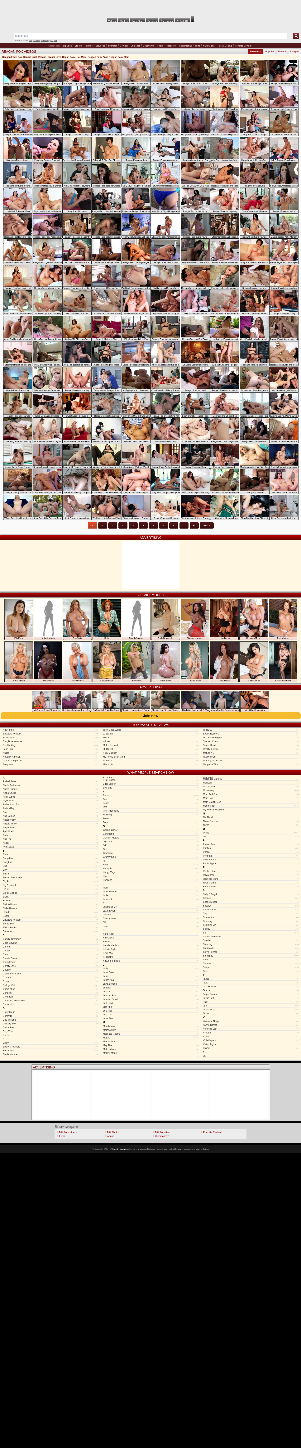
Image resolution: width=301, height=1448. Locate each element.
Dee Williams (50, 1019)
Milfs (197, 46)
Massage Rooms (150, 1034)
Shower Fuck (251, 909)
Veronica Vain (251, 1029)
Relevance (255, 51)
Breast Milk (50, 923)
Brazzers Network (50, 733)
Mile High (150, 764)
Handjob (150, 868)
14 (194, 525)
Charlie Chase (50, 958)
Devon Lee (50, 1027)
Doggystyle (148, 46)
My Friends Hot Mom (251, 809)
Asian (50, 843)
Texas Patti (251, 998)
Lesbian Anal (150, 995)
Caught (50, 950)
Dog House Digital (251, 737)
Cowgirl (124, 46)
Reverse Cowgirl (243, 46)
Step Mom (251, 948)
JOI (150, 922)
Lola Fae (150, 1010)
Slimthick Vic (251, 925)
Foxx (150, 822)
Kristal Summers (150, 960)
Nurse (251, 825)
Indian (150, 895)
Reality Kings (50, 745)
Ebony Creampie (50, 1046)
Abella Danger (50, 789)
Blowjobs (100, 46)
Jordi (150, 926)
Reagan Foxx (9, 57)
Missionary (251, 790)
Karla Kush (150, 934)
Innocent (150, 899)
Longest (294, 51)
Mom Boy (251, 798)
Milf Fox (150, 8)
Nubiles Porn (251, 756)
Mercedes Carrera (251, 779)
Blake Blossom (50, 908)
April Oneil (50, 831)
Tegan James (251, 994)
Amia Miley (50, 808)
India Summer (150, 891)
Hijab (150, 876)
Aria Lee (50, 839)
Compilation (50, 989)
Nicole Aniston (251, 821)
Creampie (50, 996)
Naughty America (50, 756)
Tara (251, 982)
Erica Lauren (150, 784)
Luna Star (150, 1018)
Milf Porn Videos (68, 1132)
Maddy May (150, 1026)
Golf (150, 849)
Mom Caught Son (251, 802)
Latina (150, 976)
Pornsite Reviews (212, 1132)
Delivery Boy (50, 1023)
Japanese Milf (150, 907)
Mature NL (251, 753)
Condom (50, 993)
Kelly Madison (150, 753)
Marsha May (150, 1030)
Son (251, 932)
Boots (50, 916)
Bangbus (50, 862)
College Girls (50, 985)
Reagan (42, 57)
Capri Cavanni (50, 943)
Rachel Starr (251, 871)
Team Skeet (50, 737)
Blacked (50, 900)
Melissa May (150, 1049)
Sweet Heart (251, 745)
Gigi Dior (150, 841)
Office (251, 832)
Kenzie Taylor (150, 949)
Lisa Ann (150, 1007)
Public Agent (251, 863)
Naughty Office (251, 764)
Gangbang (150, 834)
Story (251, 959)
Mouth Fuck (251, 805)
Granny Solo (150, 857)
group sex (53, 40)
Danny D (50, 1016)
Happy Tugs (150, 872)
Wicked (150, 741)
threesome (45, 40)
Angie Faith (50, 827)
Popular (269, 51)
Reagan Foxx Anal (98, 57)
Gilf (150, 845)
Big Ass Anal (50, 885)
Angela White (50, 823)
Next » (206, 525)
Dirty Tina (50, 1031)
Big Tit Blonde (50, 893)
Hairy (150, 864)
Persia (251, 852)
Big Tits (78, 46)
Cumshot (135, 46)
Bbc (50, 866)
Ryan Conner (251, 882)
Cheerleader (50, 962)
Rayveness (251, 875)
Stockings (251, 955)
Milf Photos (113, 1132)
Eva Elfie (150, 787)
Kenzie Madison (150, 945)
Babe (50, 854)
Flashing (150, 814)
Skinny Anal (251, 917)
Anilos (50, 753)
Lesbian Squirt (150, 999)
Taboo (251, 979)
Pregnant (251, 855)
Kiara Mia (150, 953)
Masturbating (185, 46)
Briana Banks (50, 927)
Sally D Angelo (251, 894)
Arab (50, 835)
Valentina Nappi (251, 1021)
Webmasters (162, 1136)
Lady (150, 968)
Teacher (251, 990)
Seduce (251, 898)
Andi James (50, 816)
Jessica (150, 914)
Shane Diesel (251, 902)
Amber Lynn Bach (50, 804)
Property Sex (251, 859)
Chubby (50, 969)
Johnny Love (150, 918)
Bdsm (50, 873)
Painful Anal (251, 844)
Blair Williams (50, 904)
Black (50, 896)
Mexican (251, 782)
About (110, 1136)
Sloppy (251, 929)
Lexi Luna (150, 1003)
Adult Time (50, 730)
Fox (20, 57)
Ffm (150, 807)
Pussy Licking (225, 46)
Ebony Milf (50, 1050)
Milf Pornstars (162, 1132)
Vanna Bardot (251, 1025)
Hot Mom (81, 57)
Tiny (251, 1005)
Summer (251, 963)
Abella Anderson (50, 785)
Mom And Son (251, 794)
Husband (150, 880)
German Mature (150, 837)
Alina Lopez (50, 796)
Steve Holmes (251, 952)
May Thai (150, 1045)
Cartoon (50, 946)
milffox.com (119, 1149)
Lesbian (150, 991)
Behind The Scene (50, 877)
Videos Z (150, 760)
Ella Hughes (150, 780)
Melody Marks (150, 1053)
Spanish (251, 940)
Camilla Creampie (50, 939)
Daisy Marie (50, 1012)
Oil (251, 836)
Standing (251, 944)
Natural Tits (209, 46)
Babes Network (251, 733)
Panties (251, 848)
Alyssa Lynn (50, 800)
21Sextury (150, 733)
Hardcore (171, 46)
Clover (50, 981)
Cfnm (50, 954)
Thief (251, 1002)
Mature (150, 1037)
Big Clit (50, 889)
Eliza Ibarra (150, 777)
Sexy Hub (50, 764)
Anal (50, 812)
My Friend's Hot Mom (150, 756)
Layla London (150, 984)
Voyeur (251, 1048)
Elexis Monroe (50, 1054)
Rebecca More (251, 879)
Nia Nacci (251, 817)
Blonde (89, 46)
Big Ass (50, 881)
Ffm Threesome (150, 810)
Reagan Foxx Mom (119, 57)
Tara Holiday (251, 986)
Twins (251, 1013)
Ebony (50, 1043)
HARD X (251, 730)
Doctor (50, 1035)
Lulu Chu (150, 1014)
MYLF (150, 737)
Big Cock (67, 46)
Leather (150, 987)
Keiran (150, 941)
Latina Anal (150, 980)
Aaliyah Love (50, 781)
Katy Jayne (150, 937)
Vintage (251, 1032)
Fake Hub (50, 749)
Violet (251, 1036)
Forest (150, 818)
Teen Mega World (150, 730)
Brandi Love (54, 57)
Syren (251, 971)
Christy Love (50, 966)
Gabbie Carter (150, 830)
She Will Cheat (251, 741)
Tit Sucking (251, 1009)
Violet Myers (251, 1040)
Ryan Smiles (251, 886)
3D (251, 1055)
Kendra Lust (30, 57)
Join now (150, 716)
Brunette (112, 46)
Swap (251, 967)
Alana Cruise (50, 793)
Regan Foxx (68, 57)
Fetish (150, 803)
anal (30, 40)
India (150, 887)
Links (62, 1136)
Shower (251, 905)
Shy (251, 913)
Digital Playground (50, 760)
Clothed (50, 977)
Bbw (50, 869)
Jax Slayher (150, 910)
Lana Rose (150, 972)
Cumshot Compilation (50, 1000)
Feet (150, 799)
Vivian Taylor (251, 1044)
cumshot (36, 40)
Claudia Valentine (50, 973)
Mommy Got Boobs (251, 760)
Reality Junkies (251, 749)
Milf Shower (251, 786)
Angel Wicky (50, 820)
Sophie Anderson (251, 936)
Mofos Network (150, 745)
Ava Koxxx (50, 846)
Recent (282, 51)
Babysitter (50, 858)
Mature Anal (150, 1041)
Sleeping (251, 921)
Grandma (150, 853)
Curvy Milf (50, 1004)
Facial (160, 46)
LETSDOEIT (150, 749)
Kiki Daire (150, 957)
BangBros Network (50, 741)
